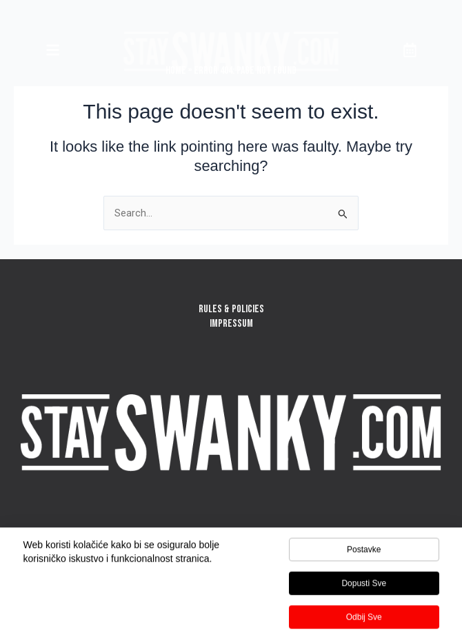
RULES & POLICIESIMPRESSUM (231, 316)
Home (175, 70)
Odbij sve (364, 619)
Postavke (364, 551)
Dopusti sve (363, 585)
